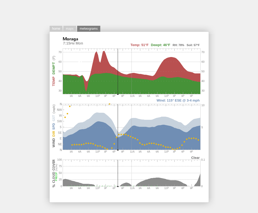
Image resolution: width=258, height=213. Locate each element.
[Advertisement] (129, 11)
